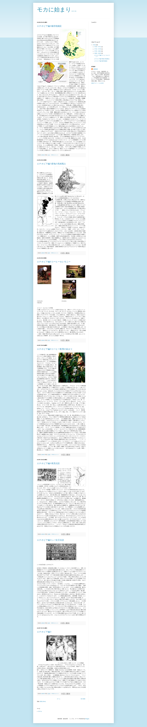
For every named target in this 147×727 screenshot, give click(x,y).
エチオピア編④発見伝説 (48, 463)
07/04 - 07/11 (97, 46)
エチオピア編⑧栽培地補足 (49, 26)
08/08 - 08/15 (97, 53)
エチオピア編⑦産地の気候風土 (51, 164)
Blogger (87, 718)
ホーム (58, 699)
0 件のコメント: (55, 154)
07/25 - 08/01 (97, 51)
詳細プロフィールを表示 (97, 83)
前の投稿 (83, 699)
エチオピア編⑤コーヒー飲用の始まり (54, 349)
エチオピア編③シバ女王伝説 (50, 540)
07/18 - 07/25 (97, 49)
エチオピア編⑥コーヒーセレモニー (53, 262)
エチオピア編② (44, 632)
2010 (94, 45)
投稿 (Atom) (43, 701)
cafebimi (95, 69)
